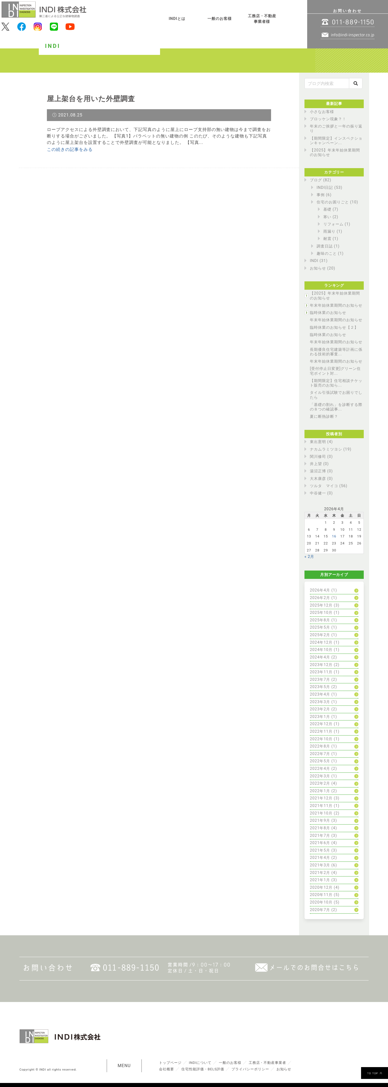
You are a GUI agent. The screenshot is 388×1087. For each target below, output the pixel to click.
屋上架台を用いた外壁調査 (91, 99)
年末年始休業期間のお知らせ (336, 305)
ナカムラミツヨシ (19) (330, 449)
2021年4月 (320, 857)
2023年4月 (320, 694)
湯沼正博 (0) (321, 471)
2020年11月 (321, 895)
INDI (314, 261)
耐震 (327, 238)
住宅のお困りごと (333, 202)
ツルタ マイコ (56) (328, 486)
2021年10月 (321, 813)
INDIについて (200, 1063)
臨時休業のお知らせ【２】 (334, 327)
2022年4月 (320, 768)
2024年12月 (321, 642)
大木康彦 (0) (321, 478)
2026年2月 (320, 598)
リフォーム (333, 224)
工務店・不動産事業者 (267, 1063)
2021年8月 (320, 828)
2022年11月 (321, 731)
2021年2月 (320, 872)
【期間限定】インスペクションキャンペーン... (336, 140)
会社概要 (166, 1069)
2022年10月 (321, 739)
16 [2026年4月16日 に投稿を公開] (334, 536)
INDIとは (177, 18)
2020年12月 (321, 887)
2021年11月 (321, 805)
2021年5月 (320, 850)
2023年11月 (321, 672)
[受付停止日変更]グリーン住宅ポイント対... (335, 371)
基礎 (327, 209)
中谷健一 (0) (321, 493)
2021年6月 (320, 843)
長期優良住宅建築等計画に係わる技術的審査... (336, 351)
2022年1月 (320, 791)
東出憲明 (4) (321, 442)
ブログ (316, 180)
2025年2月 (320, 635)
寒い (327, 217)
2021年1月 (320, 880)
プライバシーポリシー (250, 1069)
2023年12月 (321, 665)
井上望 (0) (319, 464)
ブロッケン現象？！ (328, 119)
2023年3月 (320, 702)
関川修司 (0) (321, 456)
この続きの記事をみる (70, 149)
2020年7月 (320, 910)
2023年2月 (320, 709)
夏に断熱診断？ (324, 416)
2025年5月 (320, 627)
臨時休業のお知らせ (328, 312)
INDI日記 (325, 187)
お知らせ (318, 268)
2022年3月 (320, 776)
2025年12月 (321, 605)
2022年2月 (320, 783)
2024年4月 (320, 657)
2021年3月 (320, 865)
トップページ (170, 1063)
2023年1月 (320, 716)
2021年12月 (321, 798)
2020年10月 (321, 902)
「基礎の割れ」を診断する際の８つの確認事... (336, 407)
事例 (321, 195)
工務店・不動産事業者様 (262, 19)
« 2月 (309, 556)
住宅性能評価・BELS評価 (202, 1069)
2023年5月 (320, 687)
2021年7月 (320, 835)
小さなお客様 (322, 111)
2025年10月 (321, 612)
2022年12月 (321, 724)
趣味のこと (327, 253)
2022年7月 (320, 754)
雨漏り (329, 231)
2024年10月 (321, 649)
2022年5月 (320, 761)
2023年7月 (320, 679)
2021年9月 (320, 820)
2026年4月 (320, 590)
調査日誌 (325, 246)
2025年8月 (320, 620)
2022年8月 (320, 746)
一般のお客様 (219, 18)
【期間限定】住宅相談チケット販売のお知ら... (336, 383)
